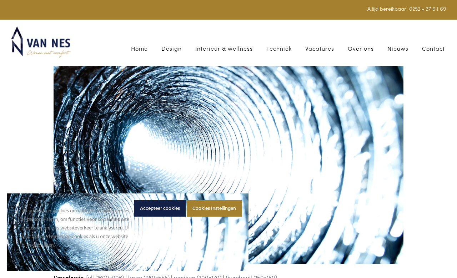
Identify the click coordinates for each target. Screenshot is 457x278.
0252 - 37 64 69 (427, 9)
